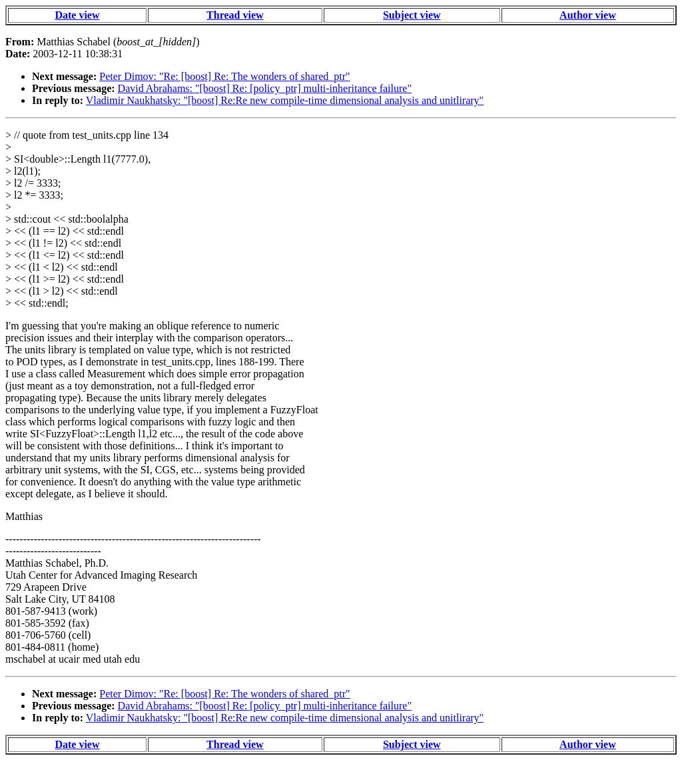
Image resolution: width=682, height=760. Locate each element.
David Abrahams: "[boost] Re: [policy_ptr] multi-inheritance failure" (265, 88)
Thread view (234, 15)
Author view (587, 15)
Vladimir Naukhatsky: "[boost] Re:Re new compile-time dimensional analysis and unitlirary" (285, 100)
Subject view (412, 15)
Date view (77, 15)
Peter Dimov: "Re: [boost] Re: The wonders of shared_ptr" (224, 76)
